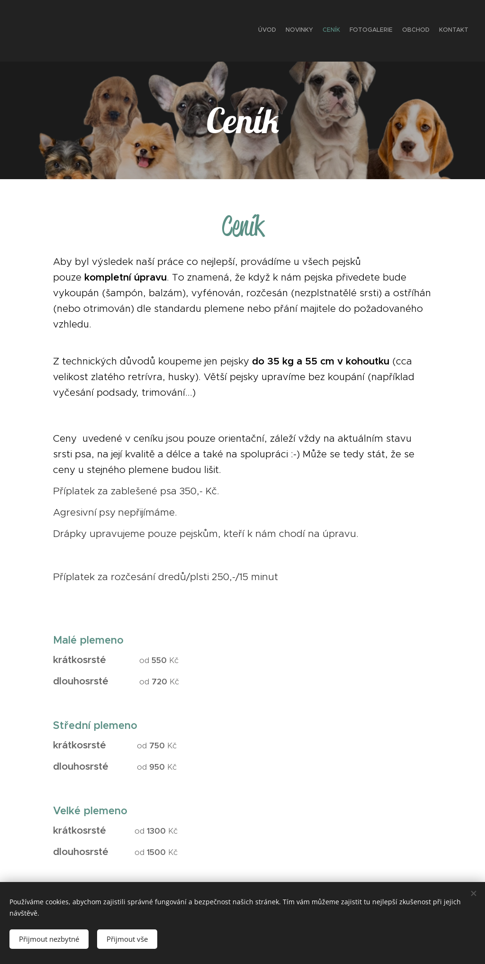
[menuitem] (422, 31)
